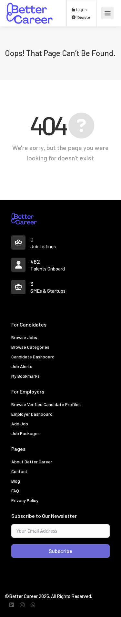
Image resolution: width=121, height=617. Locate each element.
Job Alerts (21, 366)
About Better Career (31, 461)
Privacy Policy (24, 500)
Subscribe (60, 551)
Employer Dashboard (32, 414)
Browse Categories (30, 347)
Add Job (19, 423)
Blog (15, 481)
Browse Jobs (24, 337)
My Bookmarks (25, 376)
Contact (19, 471)
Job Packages (25, 433)
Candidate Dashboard (33, 356)
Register (81, 17)
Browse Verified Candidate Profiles (46, 404)
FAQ (15, 490)
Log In (79, 9)
